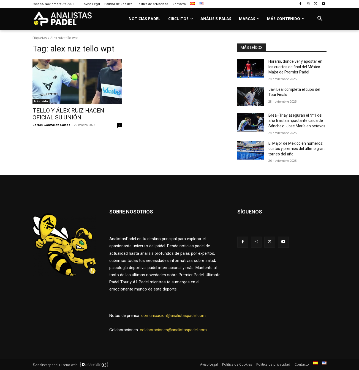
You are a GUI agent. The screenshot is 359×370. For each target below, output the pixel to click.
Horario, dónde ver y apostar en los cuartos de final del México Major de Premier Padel (295, 66)
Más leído (41, 101)
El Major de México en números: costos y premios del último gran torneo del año (296, 148)
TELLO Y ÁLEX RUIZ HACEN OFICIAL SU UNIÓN (68, 114)
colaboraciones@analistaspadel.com (173, 329)
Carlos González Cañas (51, 125)
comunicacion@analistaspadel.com (173, 315)
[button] (320, 18)
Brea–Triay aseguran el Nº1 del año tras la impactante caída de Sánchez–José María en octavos (296, 120)
